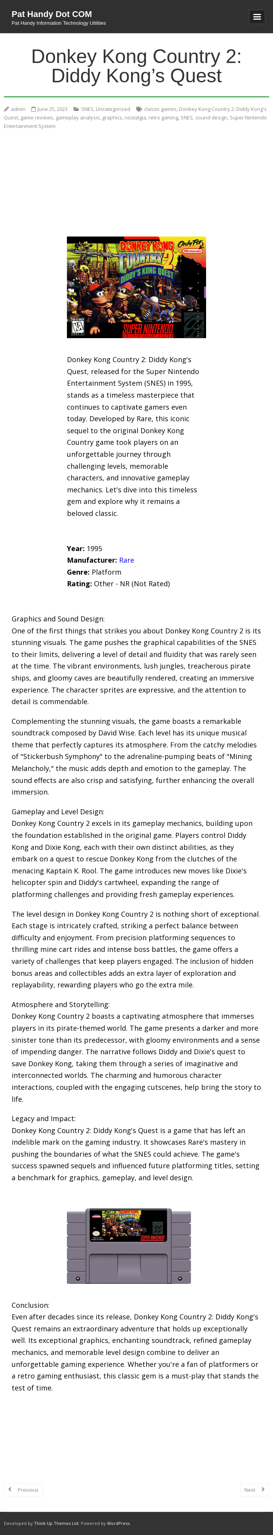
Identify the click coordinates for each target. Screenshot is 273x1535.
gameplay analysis (78, 117)
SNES (87, 109)
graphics (112, 117)
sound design (211, 117)
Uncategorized (113, 109)
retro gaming (163, 117)
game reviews (36, 117)
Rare (126, 560)
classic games (160, 109)
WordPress (118, 1523)
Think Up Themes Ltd (56, 1523)
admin (18, 109)
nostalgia (135, 117)
